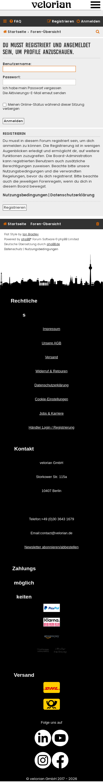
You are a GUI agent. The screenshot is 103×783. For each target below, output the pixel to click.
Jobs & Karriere (51, 413)
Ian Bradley (31, 234)
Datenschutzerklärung (72, 195)
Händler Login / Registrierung (51, 427)
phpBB (25, 239)
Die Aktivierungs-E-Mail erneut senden (34, 93)
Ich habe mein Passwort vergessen (32, 88)
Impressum (51, 329)
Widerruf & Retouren (51, 371)
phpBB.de (53, 244)
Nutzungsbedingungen (25, 195)
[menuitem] (15, 21)
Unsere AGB (51, 343)
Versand (51, 357)
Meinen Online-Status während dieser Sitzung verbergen (43, 106)
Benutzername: (17, 63)
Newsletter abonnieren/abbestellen (51, 547)
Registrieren (15, 207)
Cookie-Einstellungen (51, 399)
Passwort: (12, 77)
